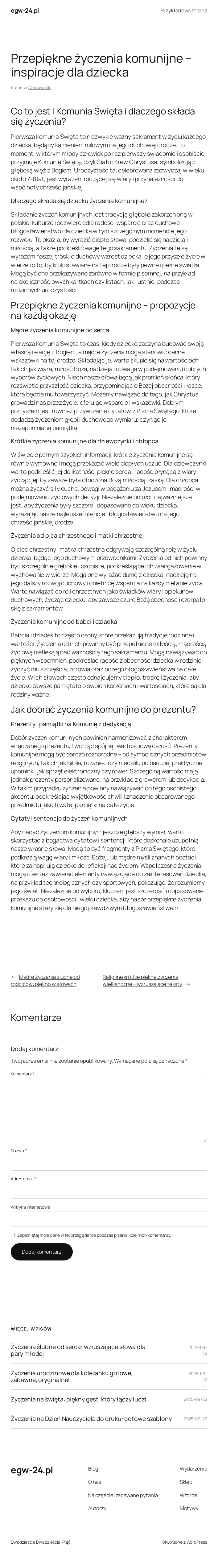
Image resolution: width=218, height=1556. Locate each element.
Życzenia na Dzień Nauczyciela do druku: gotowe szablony (91, 1418)
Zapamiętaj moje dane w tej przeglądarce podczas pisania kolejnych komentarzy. (94, 1235)
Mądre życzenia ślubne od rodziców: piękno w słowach (45, 980)
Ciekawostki (39, 87)
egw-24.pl (25, 10)
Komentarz (22, 1074)
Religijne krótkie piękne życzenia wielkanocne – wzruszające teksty (142, 980)
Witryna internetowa (30, 1207)
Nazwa (19, 1150)
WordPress (197, 1542)
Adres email (23, 1178)
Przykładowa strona (184, 10)
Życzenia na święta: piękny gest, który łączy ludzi (78, 1399)
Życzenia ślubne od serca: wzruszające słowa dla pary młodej (78, 1350)
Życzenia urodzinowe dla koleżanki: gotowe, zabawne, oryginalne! (72, 1376)
